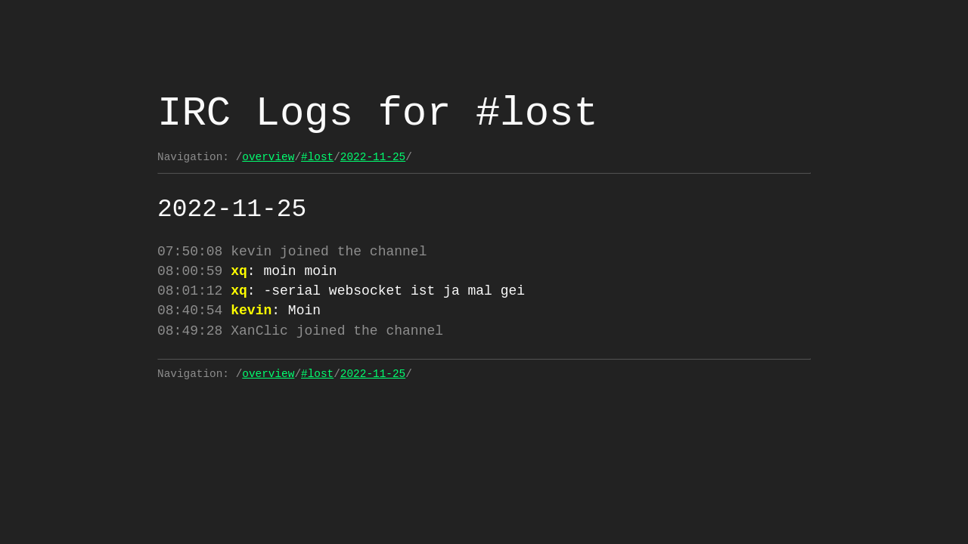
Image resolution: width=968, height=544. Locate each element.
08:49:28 (189, 337)
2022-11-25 (372, 157)
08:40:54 (189, 315)
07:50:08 (189, 252)
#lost (317, 157)
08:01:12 (189, 294)
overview (268, 157)
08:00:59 (189, 273)
